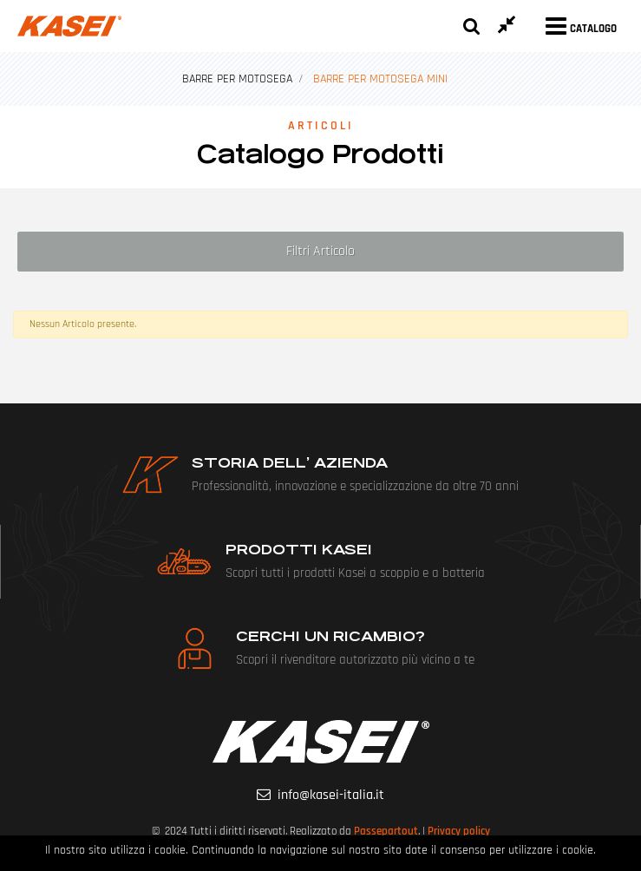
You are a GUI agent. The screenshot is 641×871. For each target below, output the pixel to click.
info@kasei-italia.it (331, 795)
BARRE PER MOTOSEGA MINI (380, 79)
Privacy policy (459, 831)
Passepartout (386, 831)
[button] (472, 26)
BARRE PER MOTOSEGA (237, 79)
